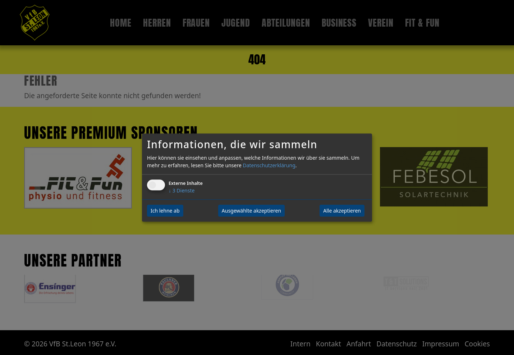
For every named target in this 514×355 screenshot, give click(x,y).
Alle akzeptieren (342, 210)
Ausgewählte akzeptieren (251, 210)
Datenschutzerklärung (269, 165)
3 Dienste (181, 190)
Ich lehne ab (165, 210)
